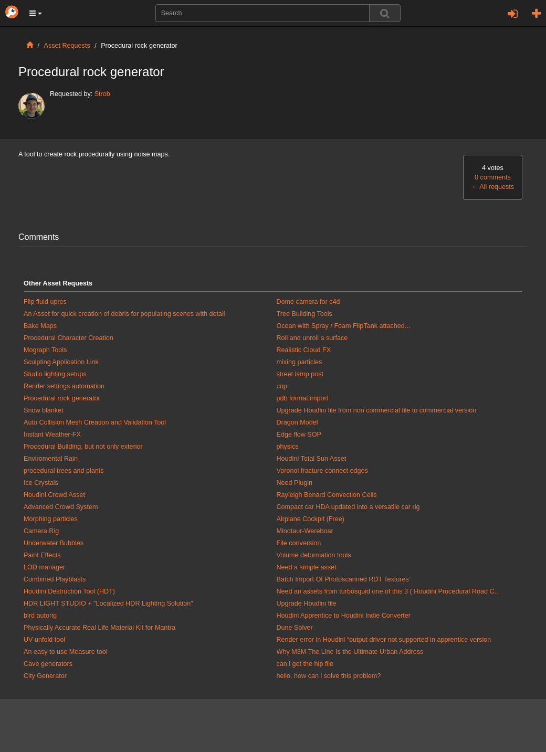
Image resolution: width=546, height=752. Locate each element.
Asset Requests (67, 45)
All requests (492, 186)
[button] (36, 13)
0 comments (493, 177)
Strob (102, 94)
